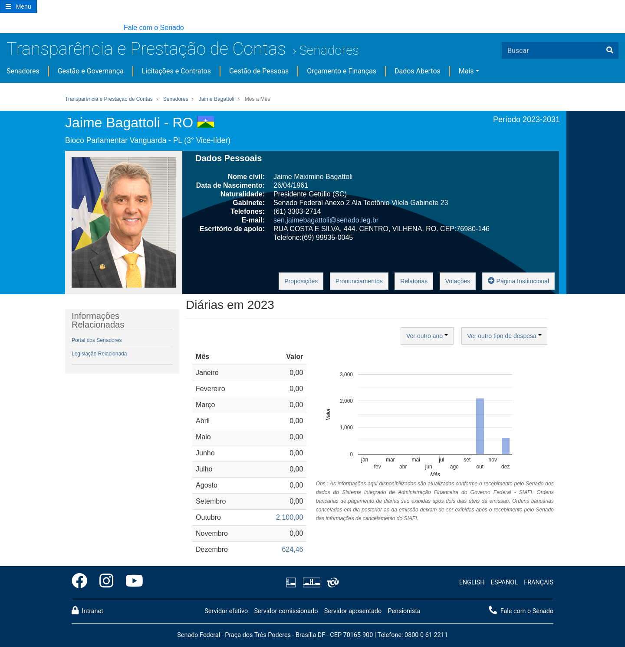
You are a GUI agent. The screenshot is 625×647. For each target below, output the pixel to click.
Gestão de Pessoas (259, 71)
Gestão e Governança (91, 71)
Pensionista (404, 611)
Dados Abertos (418, 71)
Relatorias (414, 281)
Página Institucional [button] (518, 280)
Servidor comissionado (286, 611)
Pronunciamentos (359, 281)
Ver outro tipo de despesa (504, 335)
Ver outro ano (427, 335)
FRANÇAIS (538, 582)
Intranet (87, 610)
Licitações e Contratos (176, 71)
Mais (466, 71)
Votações (457, 281)
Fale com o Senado (154, 27)
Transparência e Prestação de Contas (146, 49)
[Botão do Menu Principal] (18, 6)
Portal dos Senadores (97, 340)
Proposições (301, 281)
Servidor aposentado (353, 611)
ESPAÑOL (504, 582)
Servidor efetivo (226, 611)
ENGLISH (472, 582)
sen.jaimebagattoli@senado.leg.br (325, 220)
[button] (4, 28)
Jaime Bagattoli (216, 99)
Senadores (329, 50)
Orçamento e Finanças (341, 71)
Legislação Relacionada (99, 354)
